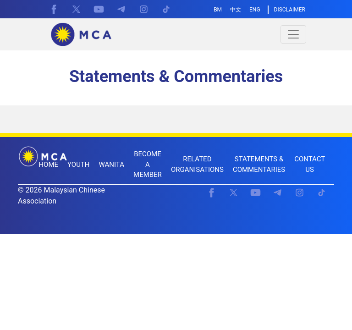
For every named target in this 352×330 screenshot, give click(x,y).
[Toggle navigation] (293, 34)
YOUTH (78, 164)
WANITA (112, 164)
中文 (235, 9)
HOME (48, 164)
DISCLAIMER (289, 9)
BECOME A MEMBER (147, 164)
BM (218, 9)
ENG (254, 9)
